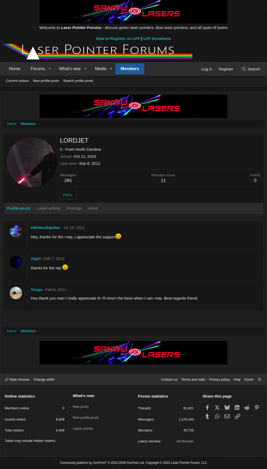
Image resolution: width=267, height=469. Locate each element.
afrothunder (185, 441)
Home (14, 68)
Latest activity (83, 423)
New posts (81, 404)
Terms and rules (193, 379)
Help (237, 379)
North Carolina (89, 150)
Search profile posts (78, 81)
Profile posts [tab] (20, 209)
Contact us (169, 379)
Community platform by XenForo (102, 463)
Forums (38, 68)
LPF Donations (157, 38)
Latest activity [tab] (50, 209)
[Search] (250, 69)
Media (100, 68)
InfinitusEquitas (47, 229)
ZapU (37, 260)
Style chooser (17, 379)
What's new (70, 68)
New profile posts (46, 81)
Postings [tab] (75, 209)
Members (130, 68)
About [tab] (94, 209)
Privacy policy (219, 379)
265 (69, 181)
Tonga (38, 291)
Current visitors (17, 81)
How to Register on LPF (118, 38)
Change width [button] (44, 379)
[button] (49, 68)
